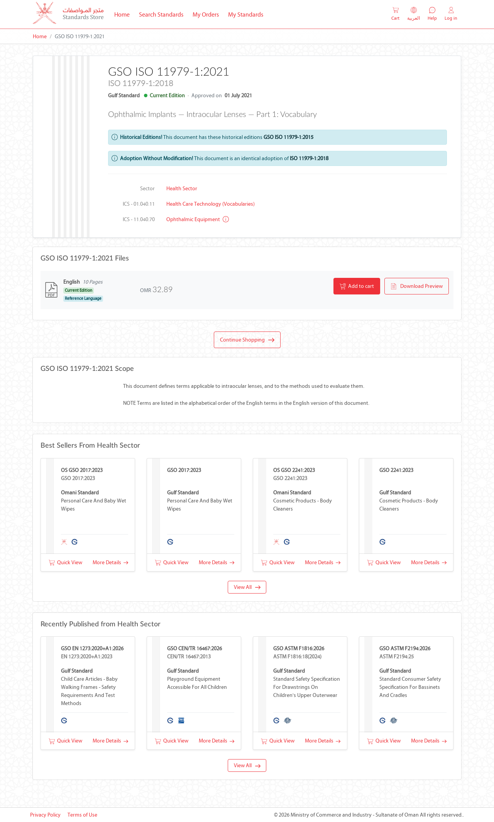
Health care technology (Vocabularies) (210, 204)
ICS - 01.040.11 (139, 204)
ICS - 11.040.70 (139, 219)
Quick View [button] (65, 562)
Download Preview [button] (417, 286)
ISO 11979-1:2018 (309, 158)
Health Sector (181, 188)
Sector (147, 188)
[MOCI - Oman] (68, 14)
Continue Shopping (247, 340)
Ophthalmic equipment (197, 219)
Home (124, 14)
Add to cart (357, 286)
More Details (110, 562)
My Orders (206, 14)
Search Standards (163, 14)
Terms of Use (82, 815)
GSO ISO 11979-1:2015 (288, 137)
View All (247, 587)
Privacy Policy (45, 815)
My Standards (245, 14)
